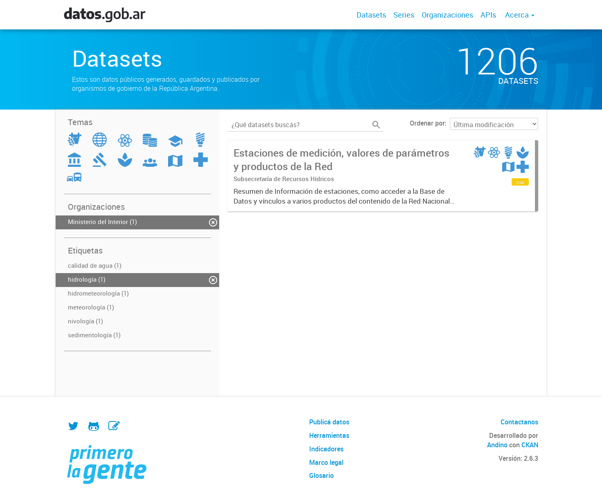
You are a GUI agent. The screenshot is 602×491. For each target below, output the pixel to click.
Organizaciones (447, 15)
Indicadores (326, 448)
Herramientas (329, 435)
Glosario (321, 475)
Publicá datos (329, 421)
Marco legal (326, 462)
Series (403, 15)
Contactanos (519, 421)
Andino (497, 444)
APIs (488, 15)
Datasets (371, 15)
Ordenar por (427, 123)
